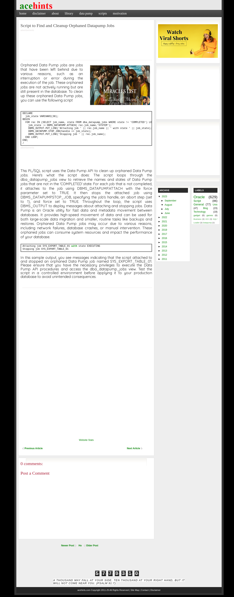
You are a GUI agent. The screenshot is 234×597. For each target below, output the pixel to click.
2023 (164, 196)
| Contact (144, 590)
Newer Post (67, 545)
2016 (164, 238)
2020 (164, 225)
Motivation (120, 13)
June (167, 213)
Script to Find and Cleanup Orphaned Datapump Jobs (67, 25)
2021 (164, 221)
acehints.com (83, 590)
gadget (197, 215)
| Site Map (134, 590)
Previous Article (34, 448)
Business (197, 219)
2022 (164, 217)
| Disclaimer (154, 590)
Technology (200, 211)
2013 (164, 250)
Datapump (207, 223)
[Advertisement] (174, 12)
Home (23, 13)
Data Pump (85, 13)
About (55, 13)
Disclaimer (39, 13)
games (209, 215)
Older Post (92, 545)
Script (197, 200)
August (168, 204)
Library (69, 13)
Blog (205, 208)
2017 (164, 234)
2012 (164, 255)
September (170, 200)
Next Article (133, 448)
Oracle (199, 197)
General (199, 204)
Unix (215, 204)
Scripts (102, 13)
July (167, 209)
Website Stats (86, 440)
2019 (164, 229)
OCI (207, 219)
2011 (164, 259)
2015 (164, 242)
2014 (164, 246)
